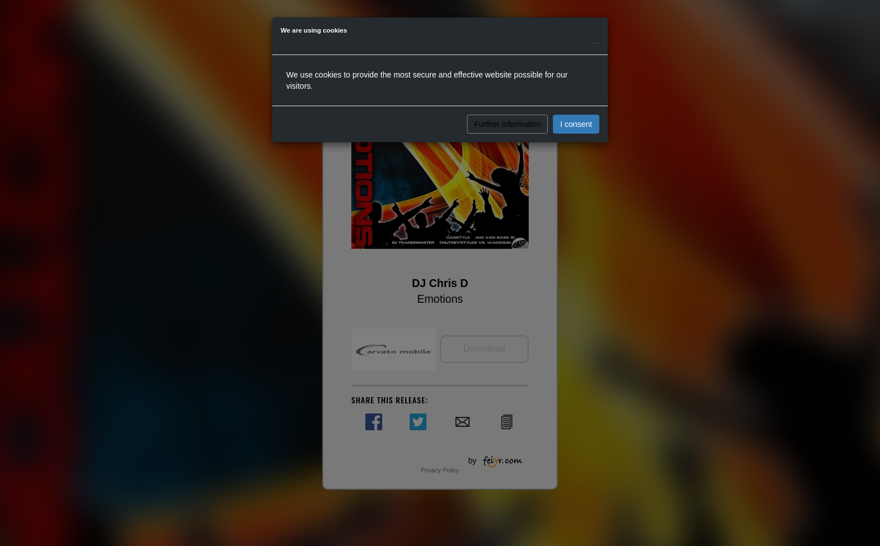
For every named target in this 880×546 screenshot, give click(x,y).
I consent (576, 124)
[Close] (596, 40)
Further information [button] (507, 124)
